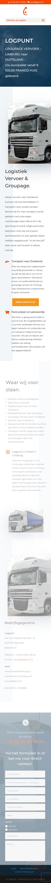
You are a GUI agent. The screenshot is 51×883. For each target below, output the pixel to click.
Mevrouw (11, 836)
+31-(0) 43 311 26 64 (25, 748)
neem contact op (25, 302)
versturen (36, 872)
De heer (10, 833)
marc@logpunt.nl (23, 659)
